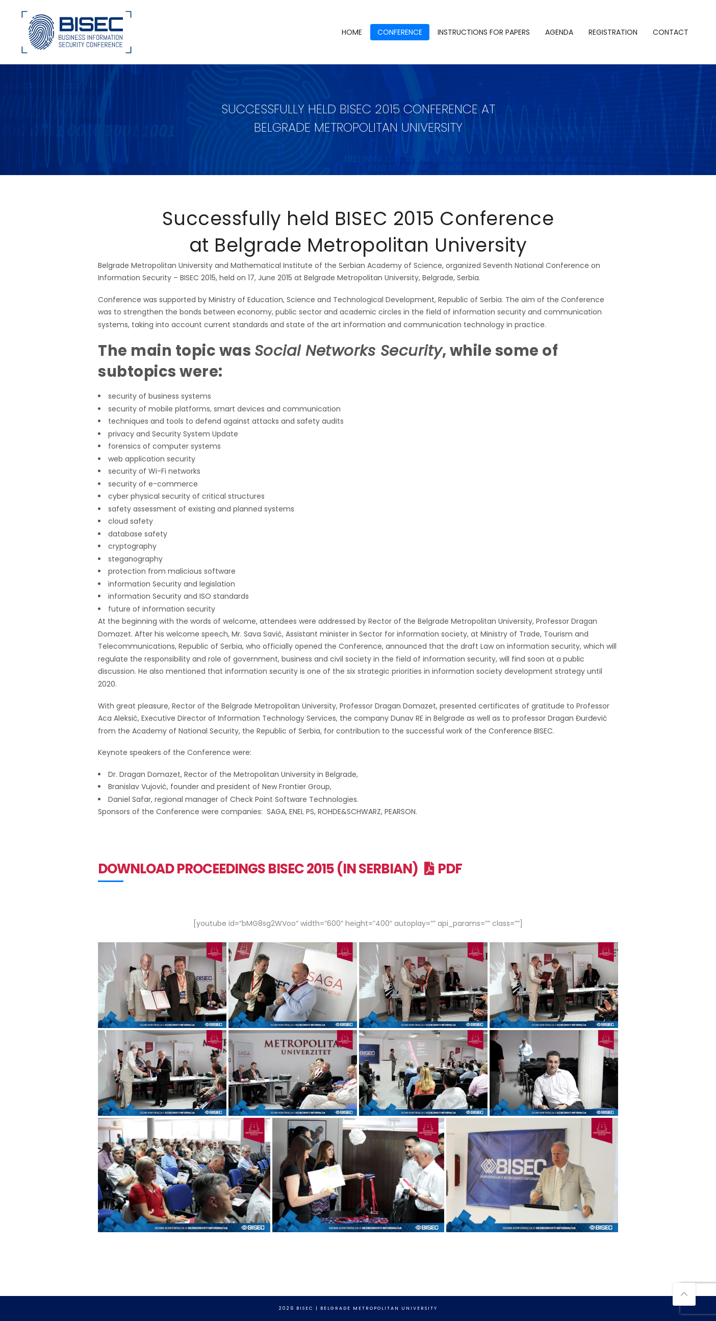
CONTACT (670, 32)
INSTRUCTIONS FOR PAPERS (484, 32)
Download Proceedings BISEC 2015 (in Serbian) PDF (280, 869)
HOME (352, 32)
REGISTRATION (613, 32)
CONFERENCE (399, 32)
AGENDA (559, 32)
